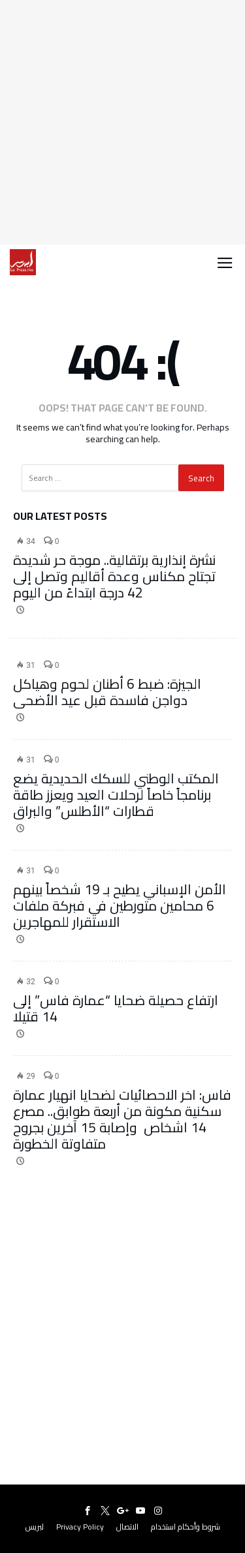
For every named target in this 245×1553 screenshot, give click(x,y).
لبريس (34, 1526)
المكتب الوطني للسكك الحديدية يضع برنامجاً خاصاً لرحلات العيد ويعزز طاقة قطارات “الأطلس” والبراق (116, 795)
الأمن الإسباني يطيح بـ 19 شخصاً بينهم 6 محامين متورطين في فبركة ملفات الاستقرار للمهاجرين (119, 906)
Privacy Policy (80, 1526)
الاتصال (127, 1526)
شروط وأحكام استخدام (185, 1526)
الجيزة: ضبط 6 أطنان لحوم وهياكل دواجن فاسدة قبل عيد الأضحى (107, 692)
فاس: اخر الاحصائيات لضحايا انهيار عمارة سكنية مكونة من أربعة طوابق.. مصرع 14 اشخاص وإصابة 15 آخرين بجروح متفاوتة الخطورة (122, 1119)
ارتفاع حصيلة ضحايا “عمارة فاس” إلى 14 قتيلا (115, 1008)
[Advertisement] (122, 122)
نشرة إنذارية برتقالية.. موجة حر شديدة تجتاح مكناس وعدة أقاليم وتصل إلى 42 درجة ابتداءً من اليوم (114, 576)
